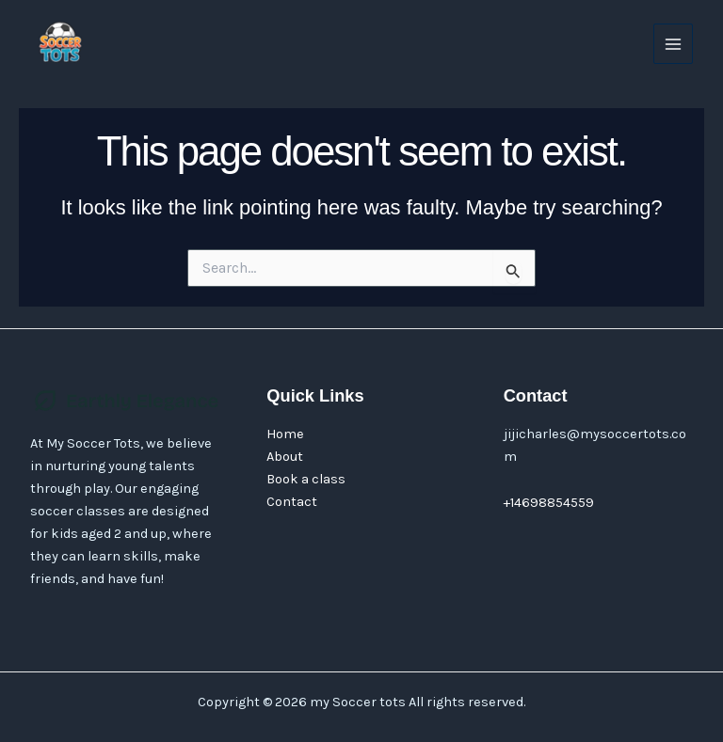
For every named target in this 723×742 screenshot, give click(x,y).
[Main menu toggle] (673, 43)
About (284, 457)
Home (285, 434)
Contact (291, 502)
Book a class (305, 479)
